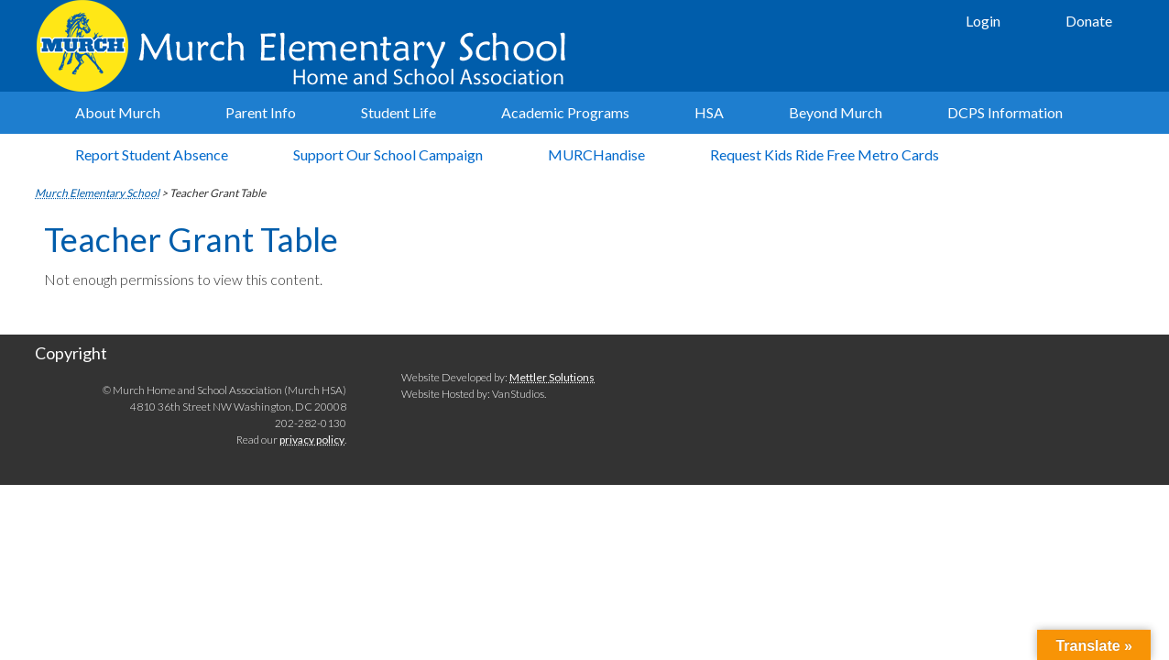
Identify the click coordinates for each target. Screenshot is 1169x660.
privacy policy (311, 439)
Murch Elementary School (309, 46)
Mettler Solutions (552, 377)
